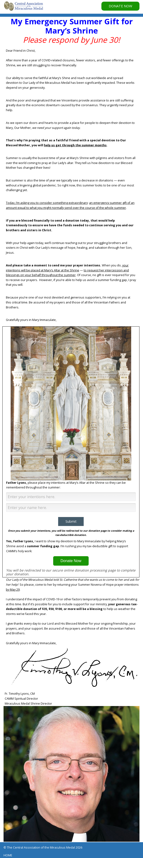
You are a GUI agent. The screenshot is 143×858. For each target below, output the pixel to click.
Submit (71, 521)
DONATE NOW (120, 6)
